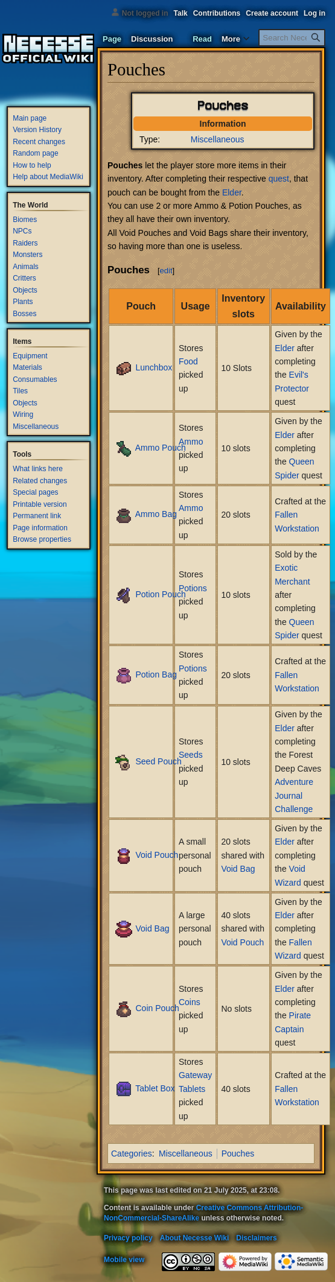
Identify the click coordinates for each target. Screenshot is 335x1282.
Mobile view (124, 1259)
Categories (131, 1153)
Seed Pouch (158, 761)
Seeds (191, 755)
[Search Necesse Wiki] (291, 37)
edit (166, 270)
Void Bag (238, 869)
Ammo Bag (156, 514)
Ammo (191, 441)
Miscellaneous (217, 139)
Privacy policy (128, 1238)
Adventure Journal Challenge (294, 795)
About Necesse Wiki (194, 1238)
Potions (193, 588)
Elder (231, 192)
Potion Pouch (160, 594)
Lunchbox (153, 367)
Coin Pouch (157, 1008)
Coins (189, 1002)
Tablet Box (154, 1088)
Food (188, 361)
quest (279, 178)
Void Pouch (156, 855)
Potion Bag (156, 674)
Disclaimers (256, 1238)
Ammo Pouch (160, 447)
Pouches (238, 1153)
